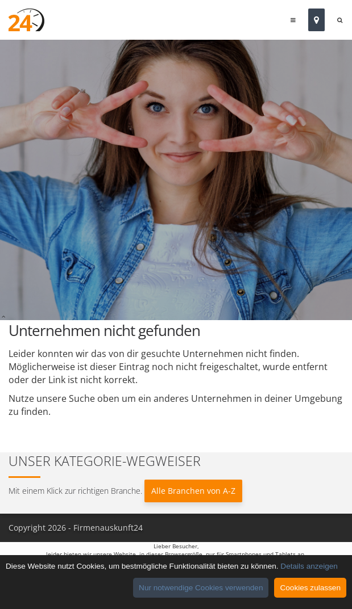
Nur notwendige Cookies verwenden (201, 587)
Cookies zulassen (310, 587)
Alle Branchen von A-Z (193, 490)
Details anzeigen (309, 566)
